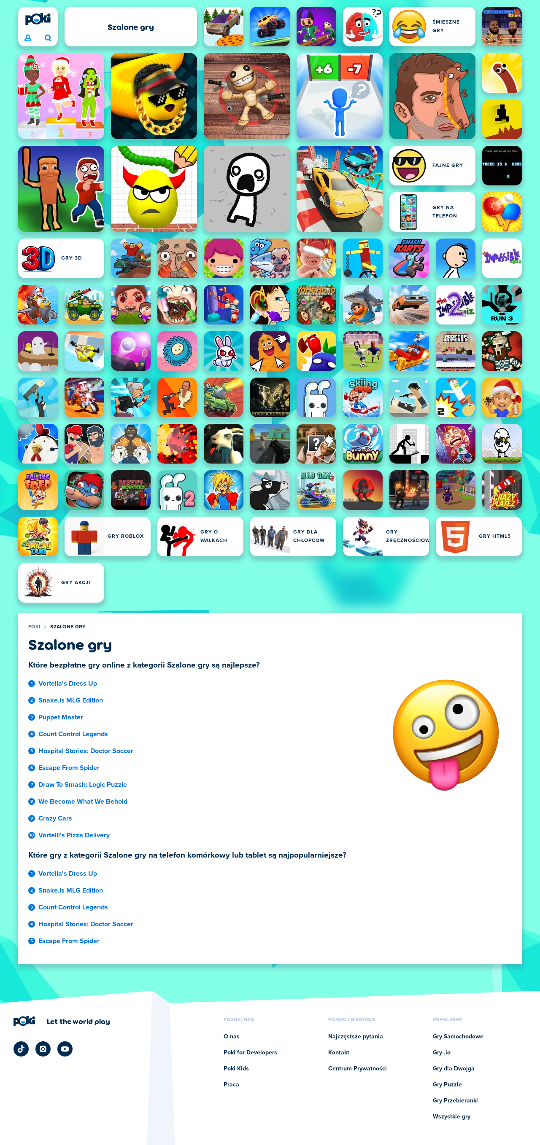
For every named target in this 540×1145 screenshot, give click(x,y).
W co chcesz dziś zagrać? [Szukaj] (48, 38)
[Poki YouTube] (65, 1049)
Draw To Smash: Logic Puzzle (82, 784)
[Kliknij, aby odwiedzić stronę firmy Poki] (62, 1021)
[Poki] (38, 19)
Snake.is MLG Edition (70, 700)
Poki (34, 627)
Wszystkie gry (451, 1117)
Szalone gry (68, 627)
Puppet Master (60, 717)
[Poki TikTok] (21, 1049)
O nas (232, 1037)
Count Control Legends (73, 734)
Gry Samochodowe (458, 1037)
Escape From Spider (69, 767)
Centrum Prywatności (357, 1069)
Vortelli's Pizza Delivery (74, 835)
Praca (231, 1085)
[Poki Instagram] (43, 1049)
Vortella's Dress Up (67, 683)
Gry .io (442, 1053)
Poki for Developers (250, 1053)
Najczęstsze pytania (355, 1037)
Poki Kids (236, 1069)
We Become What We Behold (82, 801)
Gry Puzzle (447, 1085)
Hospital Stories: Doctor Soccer (85, 751)
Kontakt (338, 1053)
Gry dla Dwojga (454, 1069)
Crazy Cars (55, 818)
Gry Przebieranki (455, 1101)
